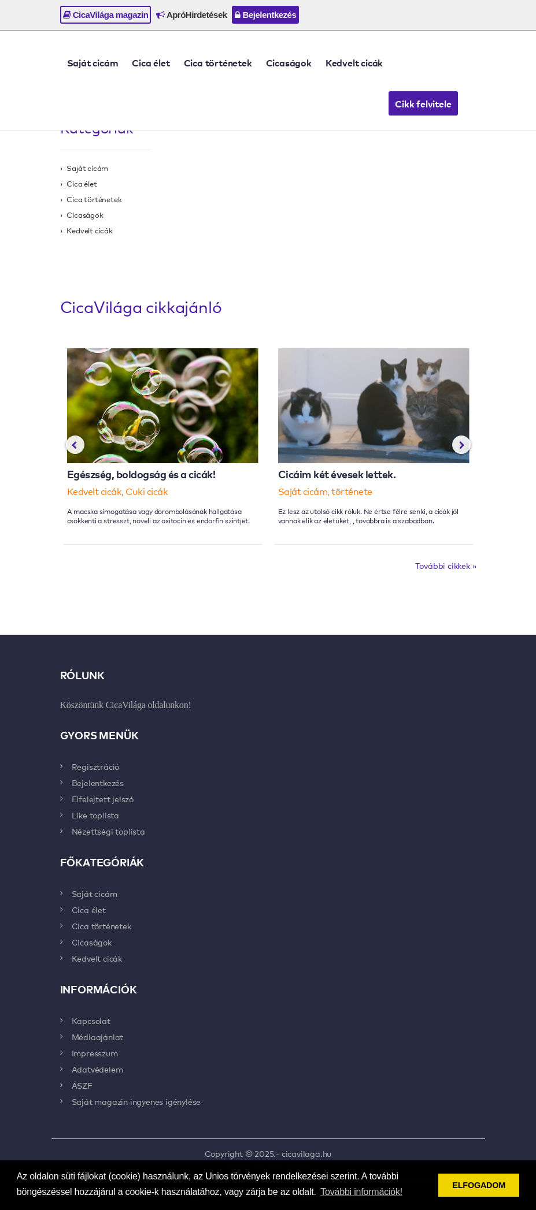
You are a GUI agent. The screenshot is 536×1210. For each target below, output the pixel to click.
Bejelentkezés (265, 15)
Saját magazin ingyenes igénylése (136, 1101)
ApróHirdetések (191, 15)
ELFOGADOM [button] (478, 1185)
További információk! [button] (361, 1192)
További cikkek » (445, 565)
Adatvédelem (97, 1069)
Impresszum (95, 1053)
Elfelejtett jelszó (103, 799)
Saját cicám (93, 62)
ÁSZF (82, 1085)
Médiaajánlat (98, 1037)
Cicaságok (289, 62)
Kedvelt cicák (354, 62)
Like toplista (95, 815)
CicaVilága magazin (106, 15)
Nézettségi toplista (108, 831)
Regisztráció (96, 766)
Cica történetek (218, 62)
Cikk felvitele (423, 103)
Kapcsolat (91, 1020)
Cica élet (150, 62)
